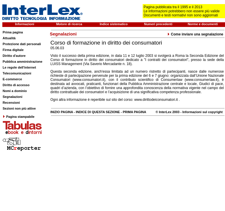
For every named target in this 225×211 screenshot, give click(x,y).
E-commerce (12, 79)
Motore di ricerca (69, 24)
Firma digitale (13, 50)
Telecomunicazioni (17, 73)
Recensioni (11, 102)
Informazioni (24, 24)
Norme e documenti (203, 24)
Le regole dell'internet (19, 67)
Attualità (9, 38)
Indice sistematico (113, 24)
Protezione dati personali (22, 44)
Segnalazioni (12, 96)
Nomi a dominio (15, 91)
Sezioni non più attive (19, 108)
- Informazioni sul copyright (201, 112)
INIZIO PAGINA (61, 112)
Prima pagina (13, 32)
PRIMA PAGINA (134, 112)
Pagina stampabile (19, 116)
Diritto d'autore (14, 55)
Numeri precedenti (158, 24)
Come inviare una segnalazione (195, 34)
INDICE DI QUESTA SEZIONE (98, 112)
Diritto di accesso (16, 85)
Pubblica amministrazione (22, 61)
